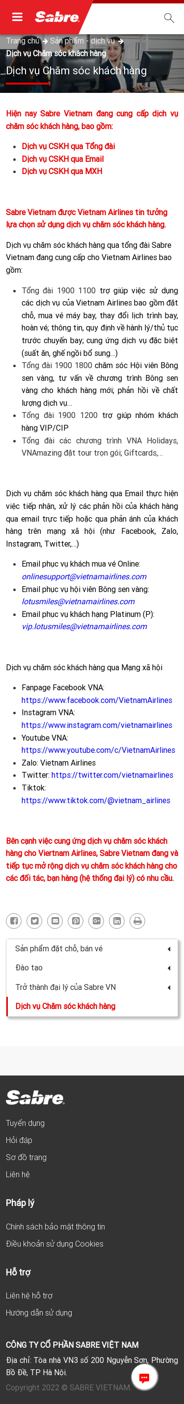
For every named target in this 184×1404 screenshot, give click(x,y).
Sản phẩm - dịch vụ (83, 40)
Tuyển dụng (25, 1123)
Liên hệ (18, 1174)
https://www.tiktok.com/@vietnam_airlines (96, 800)
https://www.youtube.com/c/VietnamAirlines (98, 750)
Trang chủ (23, 40)
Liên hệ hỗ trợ (29, 1295)
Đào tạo (92, 967)
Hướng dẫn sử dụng (39, 1312)
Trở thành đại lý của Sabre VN (92, 987)
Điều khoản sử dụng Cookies (55, 1244)
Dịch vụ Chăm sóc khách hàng (56, 53)
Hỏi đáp (19, 1140)
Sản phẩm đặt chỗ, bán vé (92, 948)
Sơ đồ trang (26, 1157)
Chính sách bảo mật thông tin (55, 1226)
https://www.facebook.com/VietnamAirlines (97, 700)
